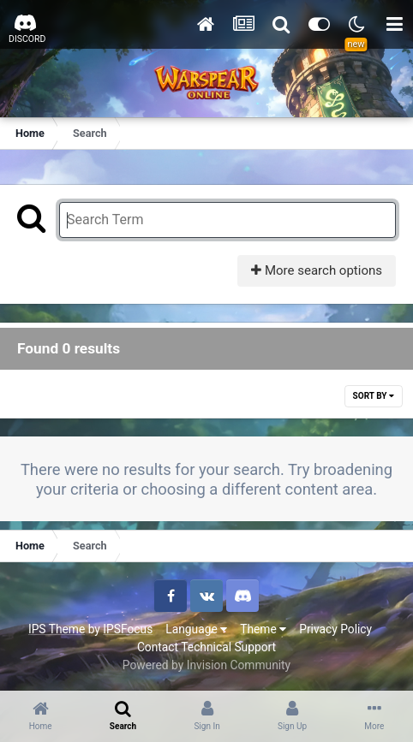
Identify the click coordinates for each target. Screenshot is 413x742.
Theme (263, 629)
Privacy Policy (335, 629)
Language (196, 629)
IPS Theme (56, 629)
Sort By (373, 396)
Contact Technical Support (206, 647)
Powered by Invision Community (206, 665)
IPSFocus (128, 629)
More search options (316, 270)
